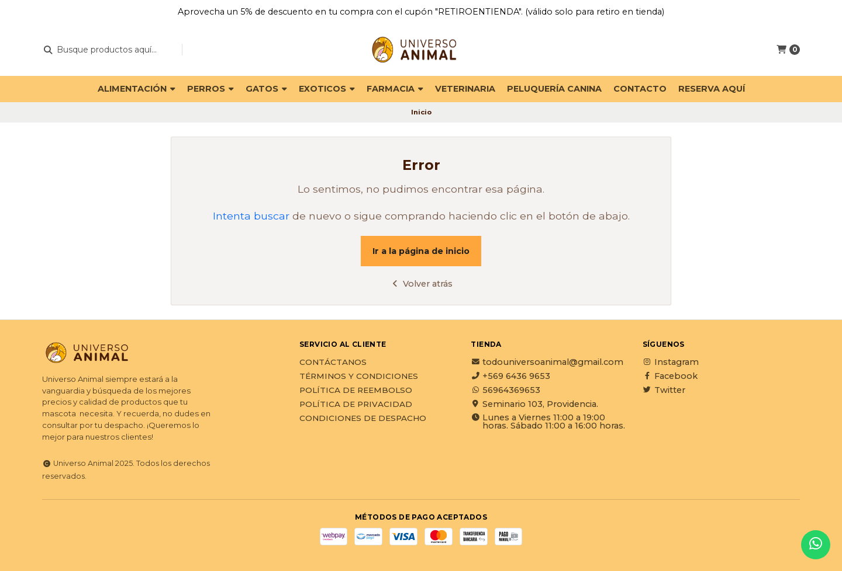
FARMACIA (395, 88)
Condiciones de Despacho (362, 419)
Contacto (640, 88)
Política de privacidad (355, 405)
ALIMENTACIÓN (136, 88)
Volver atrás (421, 283)
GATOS (266, 88)
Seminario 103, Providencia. (534, 404)
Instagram (671, 362)
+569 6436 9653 (510, 376)
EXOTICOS (327, 88)
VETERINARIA (465, 88)
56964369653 (505, 390)
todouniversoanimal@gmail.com (547, 362)
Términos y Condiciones (358, 376)
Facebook (670, 376)
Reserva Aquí (711, 88)
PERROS (210, 88)
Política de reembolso (355, 391)
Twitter (664, 390)
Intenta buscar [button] (251, 216)
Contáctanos (333, 362)
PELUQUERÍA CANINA (554, 88)
